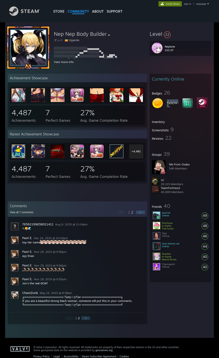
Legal (56, 356)
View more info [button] (64, 62)
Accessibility (71, 356)
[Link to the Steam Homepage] (28, 14)
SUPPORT (115, 11)
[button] (180, 34)
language (201, 3)
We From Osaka (179, 164)
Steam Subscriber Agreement (99, 356)
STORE (59, 11)
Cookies (124, 356)
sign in (187, 3)
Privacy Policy (41, 356)
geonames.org (103, 350)
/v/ (162, 180)
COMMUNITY (78, 11)
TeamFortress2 (170, 188)
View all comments (21, 212)
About (98, 11)
